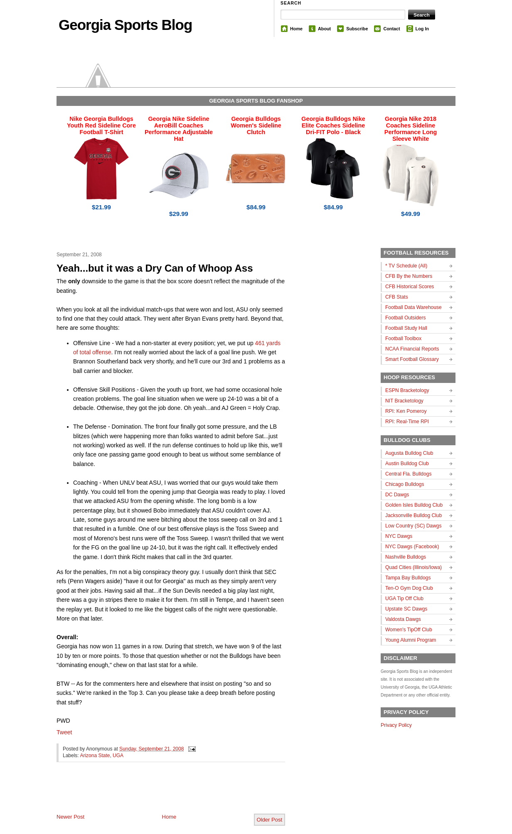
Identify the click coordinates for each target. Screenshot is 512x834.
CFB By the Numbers (408, 276)
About (324, 28)
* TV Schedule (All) (406, 266)
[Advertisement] (154, 794)
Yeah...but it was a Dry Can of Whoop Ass (155, 268)
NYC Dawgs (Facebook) (412, 546)
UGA (118, 755)
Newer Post (70, 817)
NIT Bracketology (404, 401)
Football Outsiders (405, 318)
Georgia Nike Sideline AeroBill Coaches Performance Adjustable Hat (179, 128)
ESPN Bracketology (407, 390)
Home (296, 28)
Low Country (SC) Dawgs (413, 526)
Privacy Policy (396, 725)
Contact (391, 28)
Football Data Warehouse (413, 307)
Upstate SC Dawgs (406, 609)
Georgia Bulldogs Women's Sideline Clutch (256, 125)
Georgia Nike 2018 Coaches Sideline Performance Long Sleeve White (410, 128)
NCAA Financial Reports (412, 349)
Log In (422, 28)
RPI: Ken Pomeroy (405, 411)
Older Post (269, 820)
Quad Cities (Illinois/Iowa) (413, 567)
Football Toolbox (403, 338)
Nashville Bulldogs (405, 557)
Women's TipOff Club (408, 630)
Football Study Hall (406, 328)
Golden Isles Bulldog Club (414, 505)
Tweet (64, 732)
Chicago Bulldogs (404, 484)
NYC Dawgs (398, 536)
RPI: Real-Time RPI (407, 421)
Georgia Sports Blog (125, 25)
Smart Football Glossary (412, 359)
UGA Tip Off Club (404, 598)
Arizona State (95, 755)
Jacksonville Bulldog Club (413, 515)
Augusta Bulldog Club (409, 453)
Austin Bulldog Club (407, 463)
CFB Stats (396, 297)
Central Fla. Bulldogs (408, 474)
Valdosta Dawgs (403, 619)
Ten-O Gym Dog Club (409, 588)
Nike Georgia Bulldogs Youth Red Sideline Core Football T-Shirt (101, 125)
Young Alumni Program (410, 640)
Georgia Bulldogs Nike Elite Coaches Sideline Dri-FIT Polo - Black (333, 125)
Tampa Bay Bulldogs (408, 578)
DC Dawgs (397, 495)
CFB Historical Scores (409, 286)
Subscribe (357, 28)
